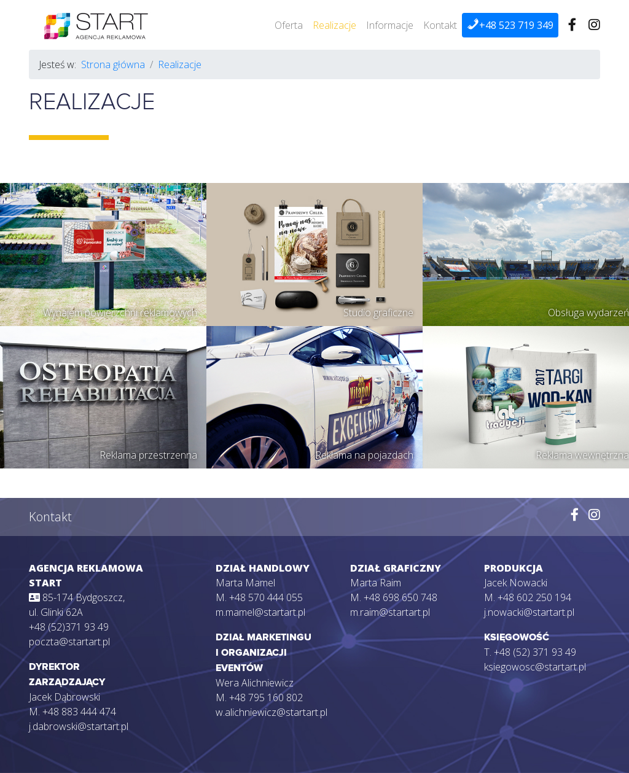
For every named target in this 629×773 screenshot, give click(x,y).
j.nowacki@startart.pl (529, 612)
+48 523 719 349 (510, 25)
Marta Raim (375, 582)
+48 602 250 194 (534, 597)
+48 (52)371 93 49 (69, 627)
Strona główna (113, 64)
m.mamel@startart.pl (260, 612)
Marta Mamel (245, 582)
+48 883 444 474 (79, 711)
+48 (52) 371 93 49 (535, 652)
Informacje (389, 25)
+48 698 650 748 (400, 597)
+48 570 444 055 (266, 597)
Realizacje (334, 25)
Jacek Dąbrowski (64, 697)
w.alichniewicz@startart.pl (271, 712)
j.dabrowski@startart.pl (78, 726)
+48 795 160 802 (266, 697)
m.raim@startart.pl (390, 612)
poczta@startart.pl (69, 641)
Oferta (289, 25)
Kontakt (440, 25)
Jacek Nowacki (515, 582)
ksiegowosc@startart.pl (535, 667)
